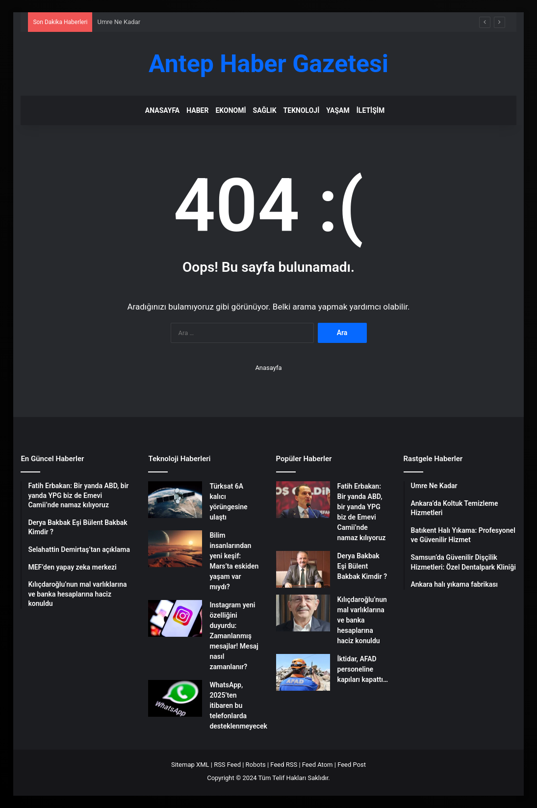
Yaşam (337, 110)
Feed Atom (317, 764)
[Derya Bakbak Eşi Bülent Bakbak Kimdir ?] (303, 569)
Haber (197, 110)
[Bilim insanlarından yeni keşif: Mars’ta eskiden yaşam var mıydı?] (175, 548)
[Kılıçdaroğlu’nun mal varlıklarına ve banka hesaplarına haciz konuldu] (303, 613)
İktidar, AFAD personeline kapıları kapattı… (362, 669)
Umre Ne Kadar (118, 22)
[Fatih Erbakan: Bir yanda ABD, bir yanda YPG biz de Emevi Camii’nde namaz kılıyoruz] (303, 499)
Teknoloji (301, 110)
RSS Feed (227, 764)
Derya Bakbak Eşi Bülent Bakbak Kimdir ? (362, 566)
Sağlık (265, 110)
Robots (256, 764)
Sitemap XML (190, 764)
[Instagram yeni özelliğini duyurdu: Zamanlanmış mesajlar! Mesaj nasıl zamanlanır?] (175, 618)
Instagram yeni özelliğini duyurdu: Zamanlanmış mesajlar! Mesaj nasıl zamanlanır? (233, 636)
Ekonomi (230, 110)
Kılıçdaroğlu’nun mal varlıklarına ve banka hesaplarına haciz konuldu (362, 620)
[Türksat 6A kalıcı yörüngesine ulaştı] (175, 499)
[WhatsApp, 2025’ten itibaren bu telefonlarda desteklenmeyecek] (175, 698)
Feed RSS (283, 764)
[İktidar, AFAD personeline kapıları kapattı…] (303, 672)
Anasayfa (162, 110)
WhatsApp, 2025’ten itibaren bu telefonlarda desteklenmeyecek (238, 705)
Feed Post (351, 764)
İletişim (370, 110)
